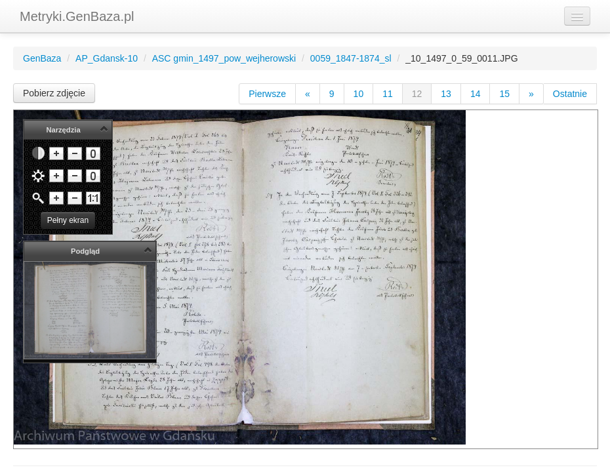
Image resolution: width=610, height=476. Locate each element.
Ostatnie (570, 94)
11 (387, 94)
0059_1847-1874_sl (351, 58)
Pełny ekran (68, 220)
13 (446, 94)
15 (504, 94)
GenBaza (42, 58)
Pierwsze (267, 94)
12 (417, 94)
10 (359, 94)
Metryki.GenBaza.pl (77, 16)
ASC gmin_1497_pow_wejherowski (224, 58)
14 (475, 94)
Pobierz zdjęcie (54, 93)
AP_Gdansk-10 (106, 58)
